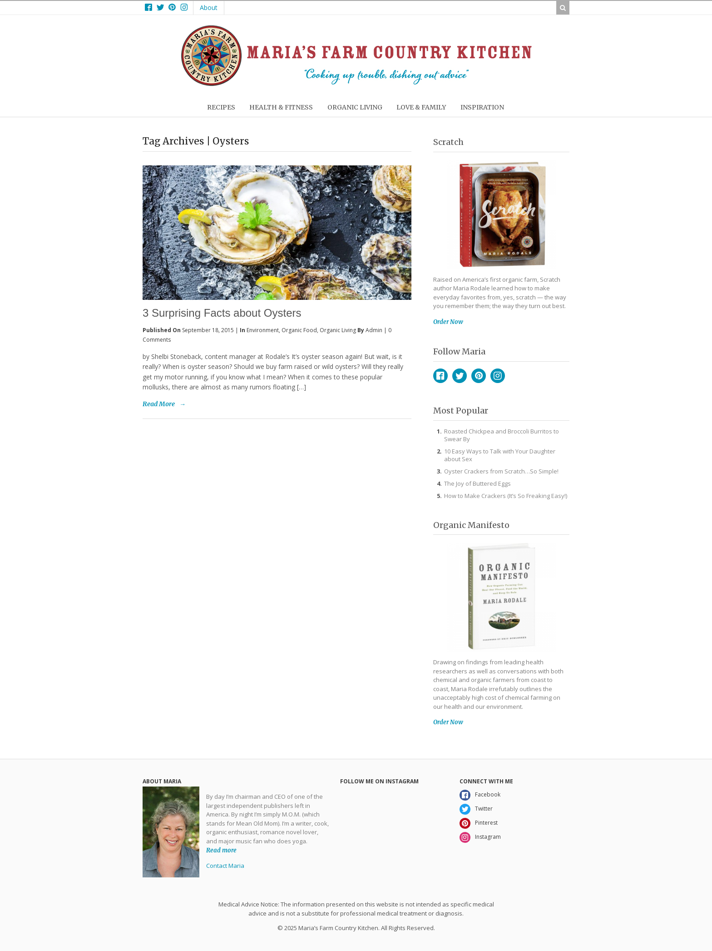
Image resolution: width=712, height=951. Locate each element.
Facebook (440, 375)
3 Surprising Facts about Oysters (222, 313)
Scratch (448, 142)
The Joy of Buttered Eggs (477, 483)
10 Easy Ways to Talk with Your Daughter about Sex (499, 455)
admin (374, 330)
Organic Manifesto (471, 525)
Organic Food (299, 330)
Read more (221, 850)
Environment (263, 330)
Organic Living (338, 330)
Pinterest (478, 375)
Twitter (459, 375)
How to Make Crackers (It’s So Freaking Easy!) (505, 496)
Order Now (448, 322)
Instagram (497, 375)
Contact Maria (225, 865)
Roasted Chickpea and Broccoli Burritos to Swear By (501, 435)
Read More (159, 404)
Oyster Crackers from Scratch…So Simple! (501, 471)
